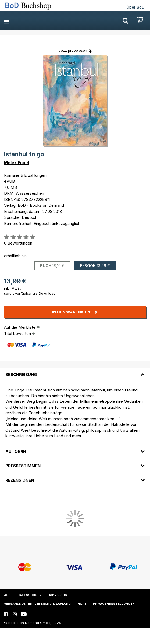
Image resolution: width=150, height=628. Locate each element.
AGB (7, 595)
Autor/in (15, 451)
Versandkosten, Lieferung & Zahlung (37, 603)
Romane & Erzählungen (25, 175)
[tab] (75, 371)
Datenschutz (29, 595)
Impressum (58, 595)
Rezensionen (19, 480)
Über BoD (135, 7)
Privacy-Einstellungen (114, 603)
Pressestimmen (23, 465)
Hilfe (82, 603)
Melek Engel (16, 162)
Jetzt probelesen (73, 50)
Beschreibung (21, 374)
